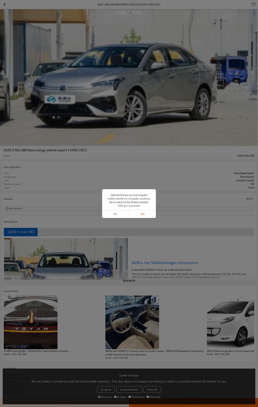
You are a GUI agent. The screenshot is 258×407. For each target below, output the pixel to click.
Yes (142, 214)
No (115, 214)
